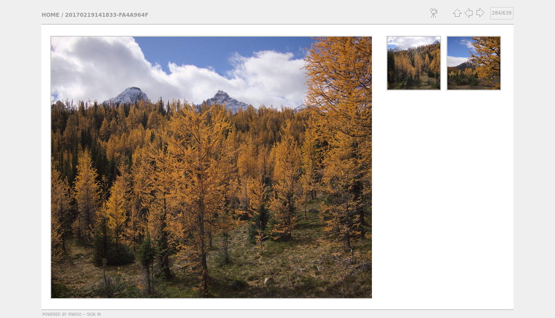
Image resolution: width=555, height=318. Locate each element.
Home (50, 15)
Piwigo (75, 314)
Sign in (94, 314)
